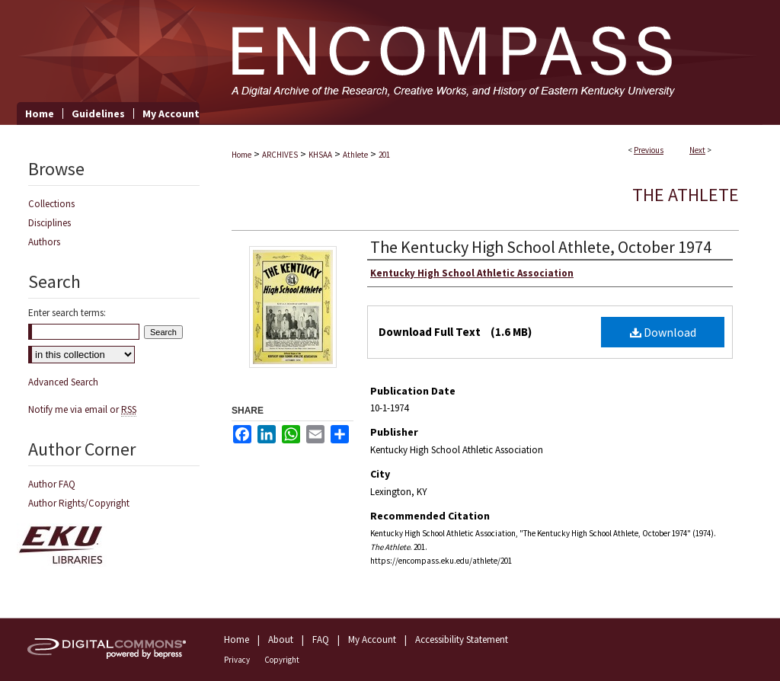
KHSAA (320, 154)
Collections (51, 203)
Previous (648, 150)
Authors (44, 241)
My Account (372, 639)
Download (663, 332)
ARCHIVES (280, 154)
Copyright (281, 659)
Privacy (237, 659)
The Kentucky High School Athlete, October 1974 (540, 246)
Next (697, 150)
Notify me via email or (82, 409)
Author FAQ (51, 484)
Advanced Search (63, 382)
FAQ (320, 639)
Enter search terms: (67, 312)
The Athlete (685, 194)
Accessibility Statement (461, 639)
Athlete (355, 154)
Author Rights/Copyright (78, 503)
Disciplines (49, 222)
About (280, 639)
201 (384, 154)
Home (241, 154)
